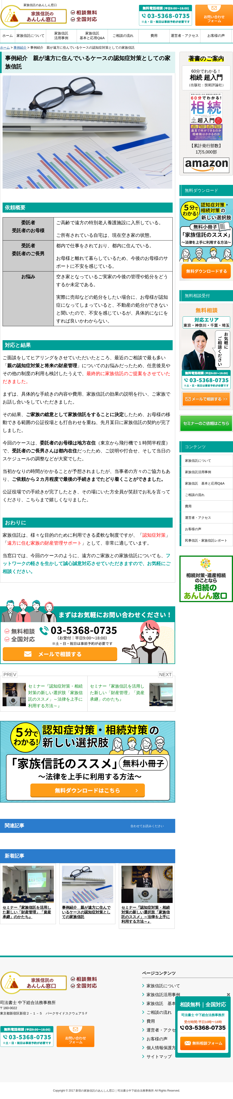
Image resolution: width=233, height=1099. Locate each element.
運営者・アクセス (185, 35)
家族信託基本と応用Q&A (92, 35)
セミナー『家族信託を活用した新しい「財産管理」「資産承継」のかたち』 (27, 912)
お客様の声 (216, 35)
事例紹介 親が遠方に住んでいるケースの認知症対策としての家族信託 (86, 912)
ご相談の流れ (123, 35)
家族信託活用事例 (61, 35)
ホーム (7, 35)
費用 (154, 35)
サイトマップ (159, 1056)
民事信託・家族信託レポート (206, 540)
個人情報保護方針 (163, 1047)
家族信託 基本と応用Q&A (205, 483)
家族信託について (31, 35)
